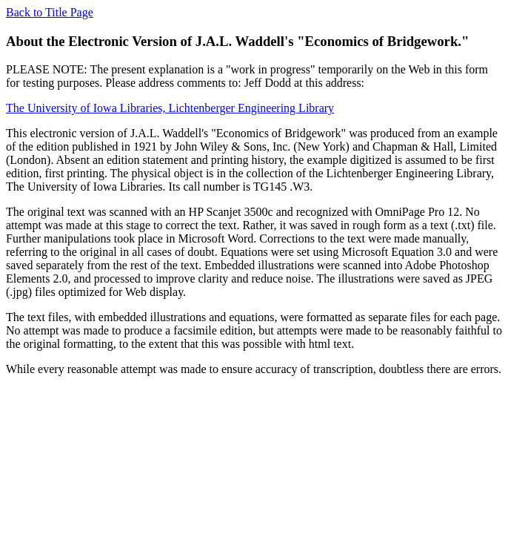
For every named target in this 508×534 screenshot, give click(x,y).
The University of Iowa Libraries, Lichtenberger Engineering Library (170, 108)
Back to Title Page (49, 12)
